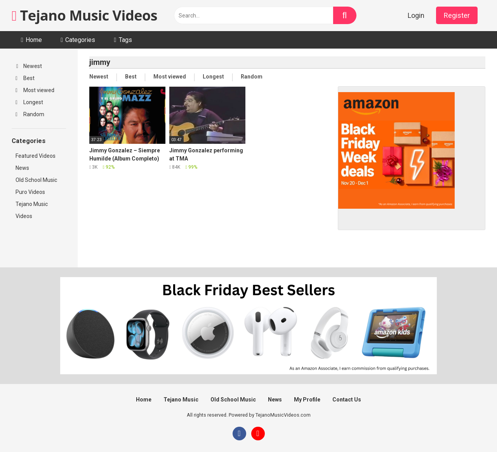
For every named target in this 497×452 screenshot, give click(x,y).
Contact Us (346, 399)
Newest (29, 66)
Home (34, 40)
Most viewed (35, 90)
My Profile (307, 399)
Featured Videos (36, 156)
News (22, 168)
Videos (24, 216)
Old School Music (36, 180)
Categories (80, 40)
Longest (29, 102)
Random (30, 114)
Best (25, 78)
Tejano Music (32, 204)
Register (457, 15)
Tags (125, 40)
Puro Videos (30, 192)
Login (416, 15)
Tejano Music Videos (84, 15)
